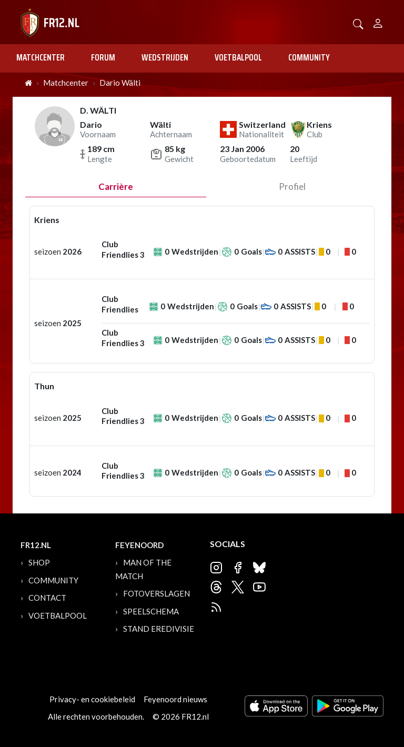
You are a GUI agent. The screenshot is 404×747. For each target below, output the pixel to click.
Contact (47, 597)
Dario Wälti (119, 82)
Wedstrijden (165, 57)
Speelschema (151, 611)
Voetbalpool (238, 57)
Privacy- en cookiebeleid (92, 699)
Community (309, 57)
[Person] (378, 21)
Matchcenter (40, 57)
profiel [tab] (292, 186)
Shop (39, 562)
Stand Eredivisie (158, 628)
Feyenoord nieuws (175, 699)
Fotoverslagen (156, 593)
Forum (103, 57)
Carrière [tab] (115, 186)
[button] (358, 22)
